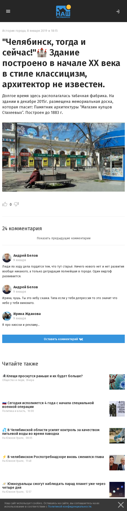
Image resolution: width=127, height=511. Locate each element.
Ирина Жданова (27, 314)
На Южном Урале (13, 437)
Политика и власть (13, 411)
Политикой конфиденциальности (69, 506)
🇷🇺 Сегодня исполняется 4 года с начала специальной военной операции (48, 405)
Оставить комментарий (63, 339)
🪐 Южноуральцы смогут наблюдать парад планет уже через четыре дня (53, 486)
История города (14, 30)
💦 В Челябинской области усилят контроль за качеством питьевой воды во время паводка (50, 432)
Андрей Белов (25, 255)
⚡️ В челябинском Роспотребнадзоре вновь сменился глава (53, 457)
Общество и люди (13, 380)
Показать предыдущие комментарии (63, 238)
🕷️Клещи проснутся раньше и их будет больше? (42, 376)
